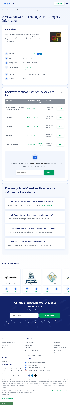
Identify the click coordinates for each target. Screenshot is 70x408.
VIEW (60, 108)
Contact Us (56, 342)
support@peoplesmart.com (35, 362)
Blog (3, 348)
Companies (12, 10)
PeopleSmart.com (36, 323)
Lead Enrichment (30, 345)
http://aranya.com (28, 54)
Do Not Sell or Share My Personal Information (59, 350)
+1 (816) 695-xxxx (28, 70)
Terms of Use (58, 321)
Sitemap (4, 361)
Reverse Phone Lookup (32, 350)
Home (4, 10)
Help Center (56, 345)
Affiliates (5, 345)
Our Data (28, 348)
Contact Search (29, 342)
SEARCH (49, 172)
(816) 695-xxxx (27, 67)
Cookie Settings (6, 403)
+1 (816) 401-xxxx (40, 144)
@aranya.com (31, 108)
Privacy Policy (8, 323)
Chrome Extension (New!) (33, 355)
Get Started (59, 4)
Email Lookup (29, 353)
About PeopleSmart (8, 342)
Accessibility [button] (7, 398)
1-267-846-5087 (31, 365)
